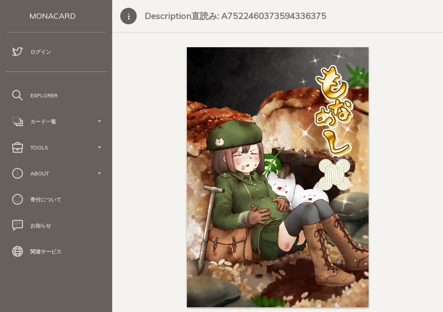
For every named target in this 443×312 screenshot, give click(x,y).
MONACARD (52, 16)
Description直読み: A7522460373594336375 (235, 15)
